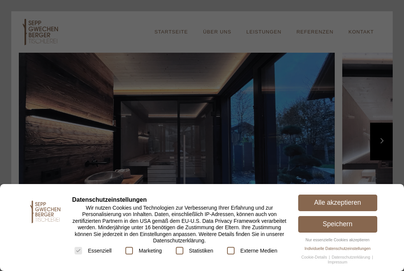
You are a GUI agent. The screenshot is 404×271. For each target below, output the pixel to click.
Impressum (338, 262)
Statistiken (194, 250)
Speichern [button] (337, 224)
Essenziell (93, 250)
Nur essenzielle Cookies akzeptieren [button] (338, 240)
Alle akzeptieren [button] (337, 202)
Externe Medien (252, 250)
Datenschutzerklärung (351, 257)
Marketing (143, 250)
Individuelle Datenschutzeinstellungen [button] (338, 248)
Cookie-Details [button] (314, 257)
